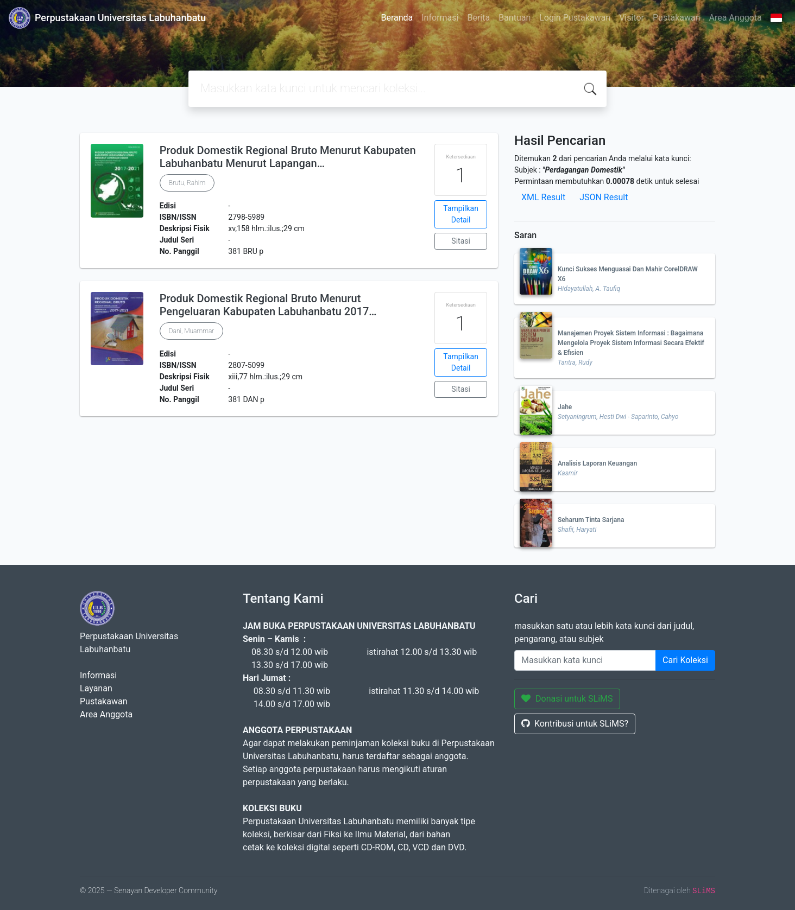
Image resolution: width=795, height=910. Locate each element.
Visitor (631, 17)
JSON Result (603, 197)
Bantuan (515, 17)
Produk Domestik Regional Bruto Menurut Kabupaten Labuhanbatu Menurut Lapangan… (288, 157)
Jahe (565, 407)
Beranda (397, 17)
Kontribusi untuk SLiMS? (574, 723)
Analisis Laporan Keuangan (597, 463)
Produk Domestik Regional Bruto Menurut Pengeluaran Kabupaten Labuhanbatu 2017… (268, 305)
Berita (478, 17)
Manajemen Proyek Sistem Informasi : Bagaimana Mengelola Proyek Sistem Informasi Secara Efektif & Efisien (631, 343)
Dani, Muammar (191, 331)
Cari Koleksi (685, 660)
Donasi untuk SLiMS (567, 698)
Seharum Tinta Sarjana (591, 520)
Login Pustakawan (574, 17)
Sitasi (460, 241)
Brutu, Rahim (187, 183)
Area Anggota (735, 17)
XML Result (543, 197)
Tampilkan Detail (460, 214)
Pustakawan (676, 17)
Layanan (96, 688)
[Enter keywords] (585, 660)
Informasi (439, 17)
